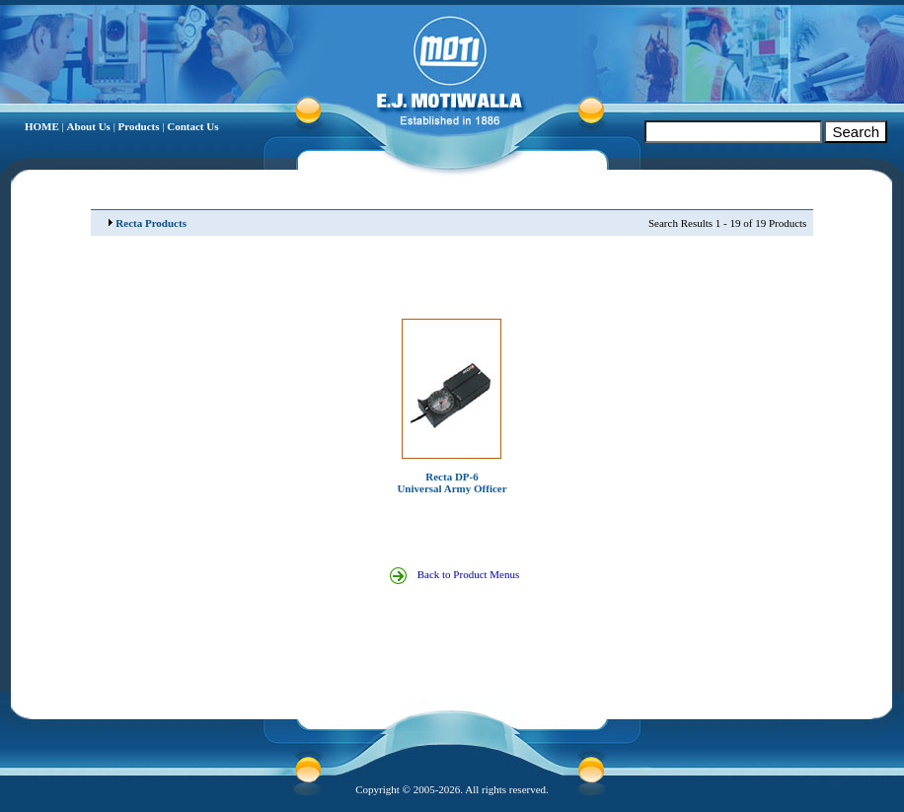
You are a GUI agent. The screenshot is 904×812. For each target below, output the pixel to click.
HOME (42, 126)
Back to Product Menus (464, 574)
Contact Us (192, 126)
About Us (89, 126)
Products (139, 126)
